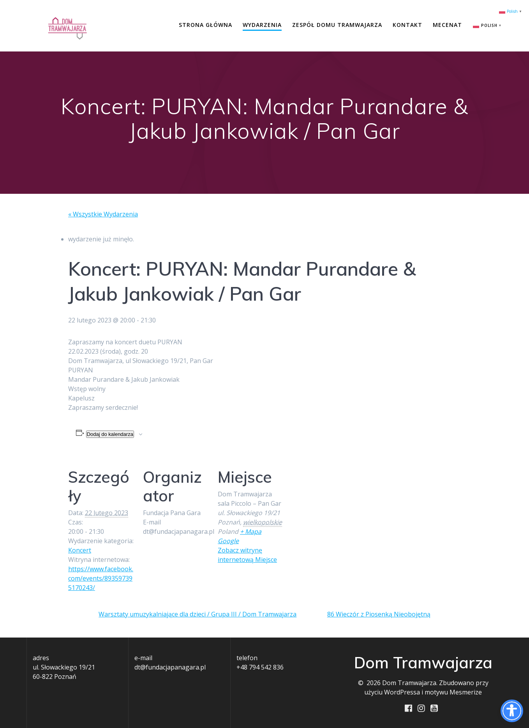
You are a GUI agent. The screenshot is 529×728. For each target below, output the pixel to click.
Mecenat (447, 24)
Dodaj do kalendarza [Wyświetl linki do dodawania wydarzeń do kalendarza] (110, 434)
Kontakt (407, 24)
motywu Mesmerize (453, 692)
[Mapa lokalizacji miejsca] (334, 509)
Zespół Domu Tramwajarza (337, 24)
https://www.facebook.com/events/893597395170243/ (100, 578)
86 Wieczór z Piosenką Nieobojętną (378, 614)
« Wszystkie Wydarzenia (103, 214)
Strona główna (205, 24)
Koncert (79, 550)
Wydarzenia (262, 24)
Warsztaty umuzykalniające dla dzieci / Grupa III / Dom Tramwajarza (197, 614)
